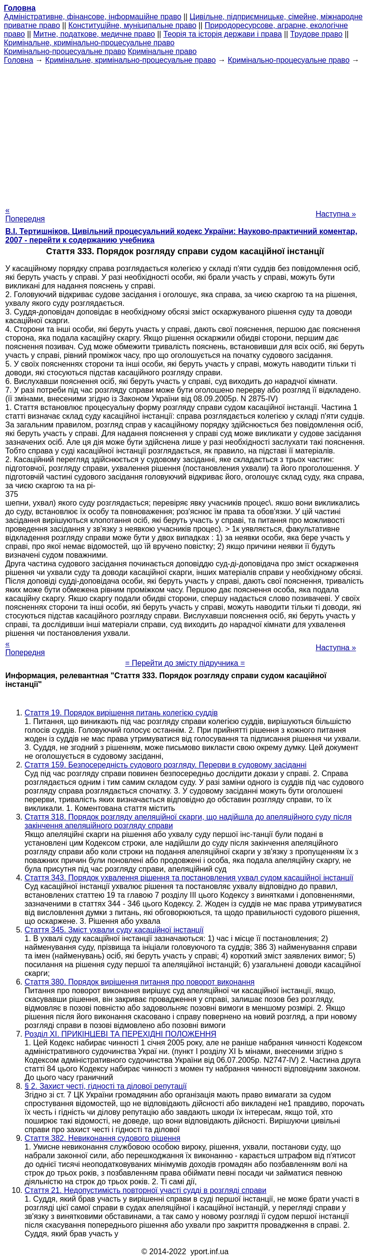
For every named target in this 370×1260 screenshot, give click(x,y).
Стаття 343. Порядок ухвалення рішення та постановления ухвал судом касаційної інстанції (189, 878)
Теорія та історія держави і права (222, 34)
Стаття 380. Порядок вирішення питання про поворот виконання (139, 982)
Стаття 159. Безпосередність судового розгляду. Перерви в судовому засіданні (165, 765)
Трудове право (316, 34)
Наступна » (336, 214)
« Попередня (25, 214)
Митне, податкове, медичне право (94, 34)
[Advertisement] (185, 132)
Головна (18, 60)
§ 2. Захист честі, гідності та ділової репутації (106, 1086)
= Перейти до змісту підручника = (185, 663)
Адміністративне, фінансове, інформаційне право (92, 17)
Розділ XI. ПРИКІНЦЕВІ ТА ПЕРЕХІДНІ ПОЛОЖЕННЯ (120, 1034)
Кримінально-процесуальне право (65, 51)
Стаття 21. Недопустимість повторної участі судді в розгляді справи (145, 1190)
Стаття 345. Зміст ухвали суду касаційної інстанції (114, 930)
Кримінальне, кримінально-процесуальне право (89, 43)
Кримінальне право (162, 51)
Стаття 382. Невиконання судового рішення (102, 1138)
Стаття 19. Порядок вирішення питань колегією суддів (121, 713)
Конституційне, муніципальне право (132, 25)
